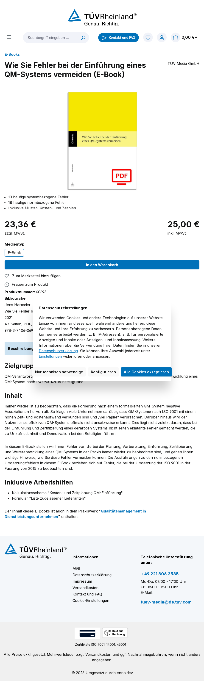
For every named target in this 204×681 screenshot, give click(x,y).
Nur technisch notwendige (59, 372)
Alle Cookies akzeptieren (146, 372)
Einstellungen (50, 356)
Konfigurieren (103, 372)
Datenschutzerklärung (58, 351)
